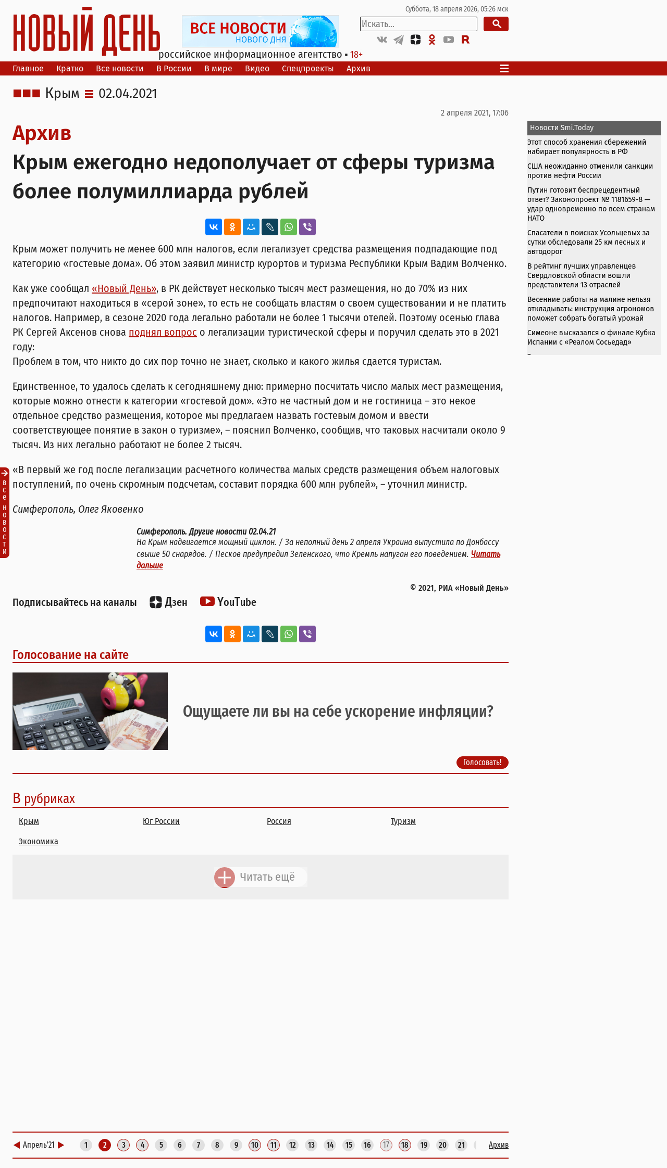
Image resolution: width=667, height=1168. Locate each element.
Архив (358, 68)
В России (174, 68)
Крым (62, 93)
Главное (28, 68)
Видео (257, 68)
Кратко (69, 68)
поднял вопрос (163, 332)
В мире (218, 68)
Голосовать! (482, 762)
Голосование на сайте (71, 655)
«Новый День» (124, 288)
